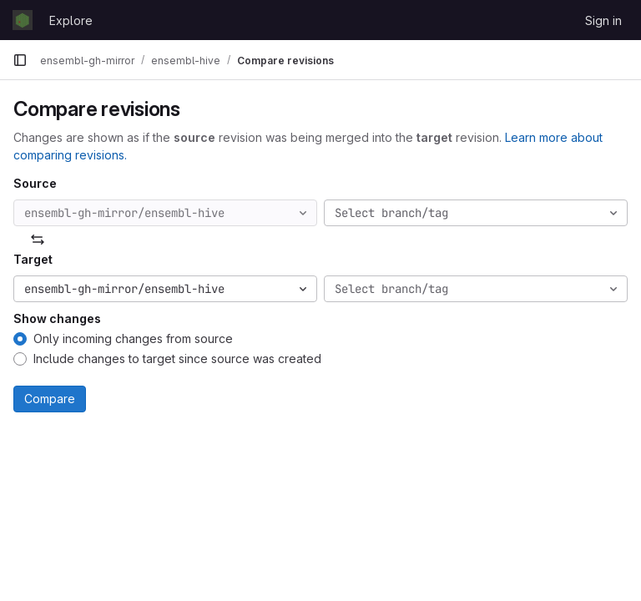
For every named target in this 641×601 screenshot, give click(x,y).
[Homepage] (22, 20)
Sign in (603, 20)
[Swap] (37, 239)
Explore (71, 20)
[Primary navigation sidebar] (20, 60)
